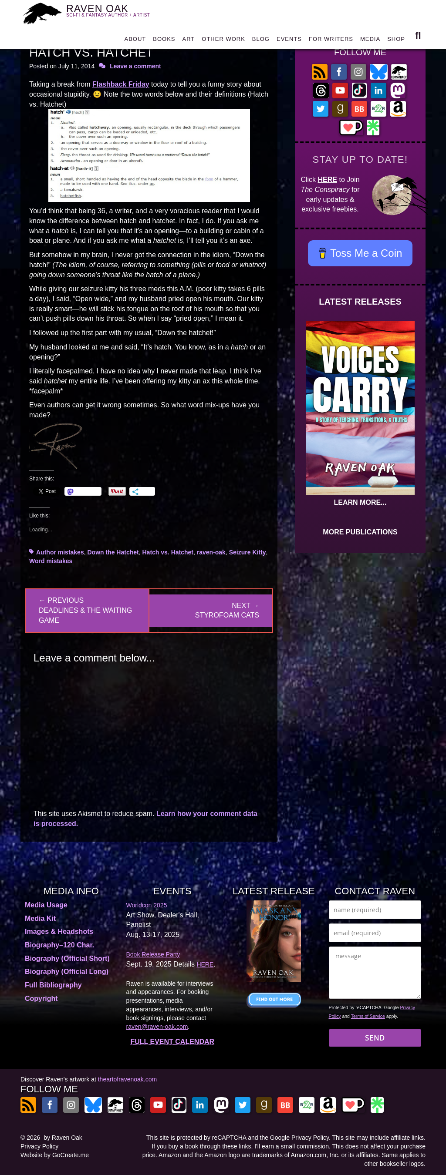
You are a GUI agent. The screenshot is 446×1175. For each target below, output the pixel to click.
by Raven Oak (63, 1137)
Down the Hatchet (113, 552)
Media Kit (40, 918)
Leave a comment (135, 66)
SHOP (396, 41)
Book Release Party (153, 954)
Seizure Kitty (247, 552)
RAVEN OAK (113, 13)
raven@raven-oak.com (157, 1026)
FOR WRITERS (331, 41)
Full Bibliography (53, 985)
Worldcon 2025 (146, 905)
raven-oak (211, 552)
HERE (327, 179)
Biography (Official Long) (66, 971)
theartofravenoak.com (127, 1079)
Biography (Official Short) (67, 958)
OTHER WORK (223, 41)
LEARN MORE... (360, 502)
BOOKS (164, 41)
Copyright (41, 998)
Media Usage (46, 905)
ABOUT (135, 41)
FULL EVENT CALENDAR (172, 1041)
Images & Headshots (59, 931)
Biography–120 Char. (59, 945)
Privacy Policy (39, 1146)
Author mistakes (60, 552)
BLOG (261, 41)
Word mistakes (50, 560)
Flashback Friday (120, 84)
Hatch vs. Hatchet (167, 552)
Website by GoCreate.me (54, 1155)
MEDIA (370, 41)
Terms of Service (368, 1016)
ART (188, 41)
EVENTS (289, 41)
